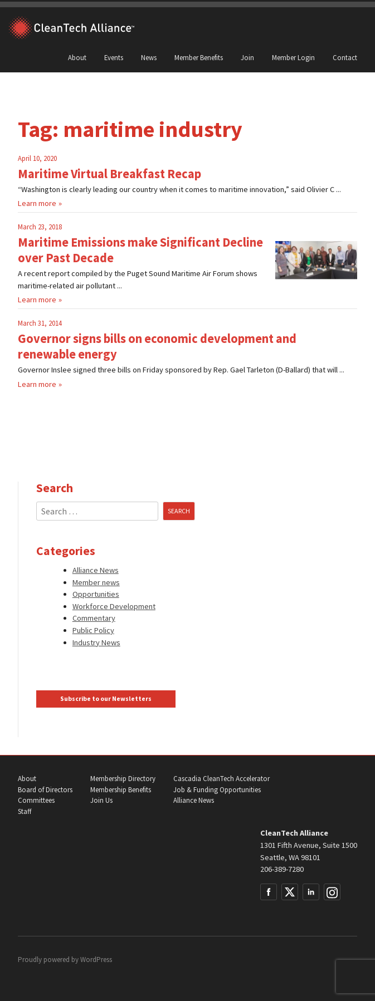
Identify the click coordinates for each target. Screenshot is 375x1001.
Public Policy (93, 630)
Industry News (96, 642)
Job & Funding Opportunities (217, 789)
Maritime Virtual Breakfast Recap (109, 173)
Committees (36, 800)
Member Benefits (198, 57)
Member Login (293, 57)
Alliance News (95, 570)
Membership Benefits (120, 789)
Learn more (37, 203)
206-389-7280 (282, 869)
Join (247, 57)
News (149, 57)
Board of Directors (45, 789)
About (77, 57)
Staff (24, 811)
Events (113, 57)
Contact (345, 57)
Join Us (101, 800)
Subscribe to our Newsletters (106, 699)
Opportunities (95, 594)
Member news (96, 582)
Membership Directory (122, 778)
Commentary (93, 618)
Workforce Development (113, 606)
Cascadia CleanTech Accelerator (221, 778)
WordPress (96, 959)
